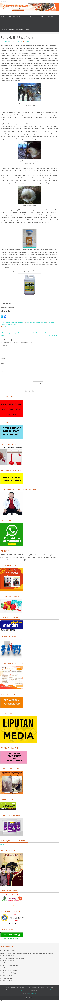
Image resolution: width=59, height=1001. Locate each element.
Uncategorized (6, 32)
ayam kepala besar (30, 322)
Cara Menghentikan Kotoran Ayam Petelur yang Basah (45, 334)
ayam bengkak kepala (9, 322)
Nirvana (29, 993)
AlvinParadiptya (7, 41)
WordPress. (34, 993)
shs (15, 324)
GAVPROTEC (42, 271)
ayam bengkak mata (20, 322)
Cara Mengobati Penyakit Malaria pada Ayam (13, 334)
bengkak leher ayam (41, 322)
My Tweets (3, 844)
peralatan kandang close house (27, 989)
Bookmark (6, 326)
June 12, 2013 (18, 41)
